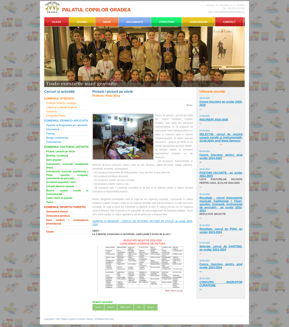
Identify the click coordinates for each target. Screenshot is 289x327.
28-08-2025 (204, 98)
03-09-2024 (204, 151)
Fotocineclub (53, 142)
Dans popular (54, 159)
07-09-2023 (204, 243)
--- (47, 227)
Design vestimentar (57, 137)
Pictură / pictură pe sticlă (60, 151)
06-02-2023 (204, 278)
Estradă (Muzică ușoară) (60, 186)
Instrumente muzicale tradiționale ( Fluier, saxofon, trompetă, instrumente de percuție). (67, 175)
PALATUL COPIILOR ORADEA (96, 9)
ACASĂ (56, 21)
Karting (50, 133)
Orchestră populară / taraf (61, 182)
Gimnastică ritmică (57, 211)
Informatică (52, 129)
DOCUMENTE (134, 21)
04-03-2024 (204, 169)
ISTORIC (82, 21)
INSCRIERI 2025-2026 (213, 119)
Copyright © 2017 (52, 319)
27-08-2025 (204, 116)
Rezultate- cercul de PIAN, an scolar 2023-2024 (220, 230)
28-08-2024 (204, 261)
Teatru (49, 202)
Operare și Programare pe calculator (67, 125)
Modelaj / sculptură (57, 155)
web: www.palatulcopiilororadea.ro (226, 11)
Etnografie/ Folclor (56, 115)
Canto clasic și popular (59, 198)
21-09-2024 (204, 131)
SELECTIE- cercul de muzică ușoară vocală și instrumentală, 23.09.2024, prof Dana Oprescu (220, 137)
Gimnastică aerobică (58, 215)
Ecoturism (51, 111)
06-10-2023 (204, 194)
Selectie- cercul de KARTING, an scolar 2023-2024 (220, 248)
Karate (50, 231)
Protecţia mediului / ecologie (61, 103)
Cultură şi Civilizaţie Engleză (61, 107)
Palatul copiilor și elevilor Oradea (77, 319)
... (200, 108)
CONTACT (229, 21)
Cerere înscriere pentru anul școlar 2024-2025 (220, 156)
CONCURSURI (198, 21)
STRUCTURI (166, 21)
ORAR (107, 21)
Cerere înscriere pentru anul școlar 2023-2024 (220, 266)
